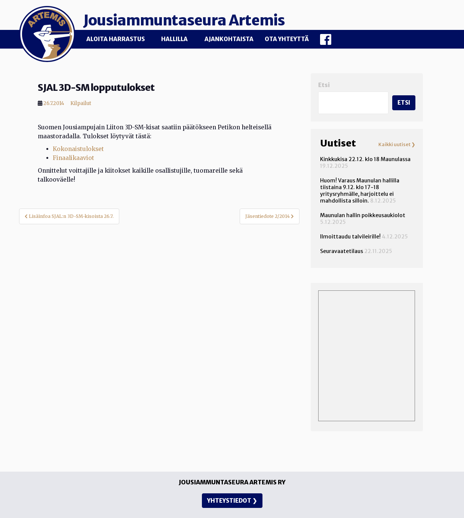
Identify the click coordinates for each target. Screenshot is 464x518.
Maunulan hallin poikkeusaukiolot (362, 214)
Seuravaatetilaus (341, 250)
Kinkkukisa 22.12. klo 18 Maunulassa (365, 158)
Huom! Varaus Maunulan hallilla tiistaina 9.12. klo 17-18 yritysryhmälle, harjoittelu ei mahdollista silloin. (359, 189)
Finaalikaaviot (73, 157)
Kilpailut (80, 102)
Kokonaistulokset (78, 148)
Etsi (324, 84)
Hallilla (174, 39)
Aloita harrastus (115, 39)
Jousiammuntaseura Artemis (191, 19)
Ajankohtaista (229, 39)
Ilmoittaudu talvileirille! (350, 235)
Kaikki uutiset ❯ (396, 144)
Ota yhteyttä (287, 39)
